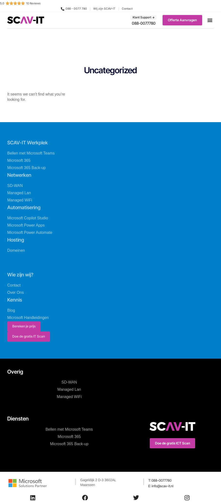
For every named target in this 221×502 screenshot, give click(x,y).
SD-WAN (15, 185)
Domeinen (16, 250)
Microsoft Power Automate (29, 232)
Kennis (15, 299)
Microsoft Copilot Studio (27, 218)
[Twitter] (136, 498)
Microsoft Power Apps (26, 225)
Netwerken (20, 174)
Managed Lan (19, 193)
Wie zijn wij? (22, 274)
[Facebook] (85, 498)
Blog (11, 310)
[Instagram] (187, 498)
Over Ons (15, 292)
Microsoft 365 (18, 160)
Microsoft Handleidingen (28, 317)
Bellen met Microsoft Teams (31, 153)
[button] (210, 20)
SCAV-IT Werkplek (29, 142)
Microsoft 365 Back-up (26, 167)
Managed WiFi (19, 200)
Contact (14, 285)
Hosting (16, 239)
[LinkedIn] (33, 498)
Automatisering (26, 207)
